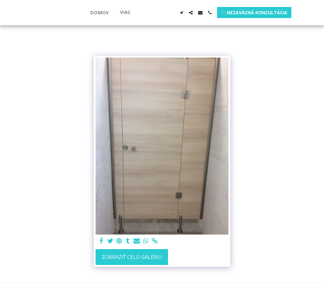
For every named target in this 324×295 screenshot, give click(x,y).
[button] (191, 12)
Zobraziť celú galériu (132, 257)
